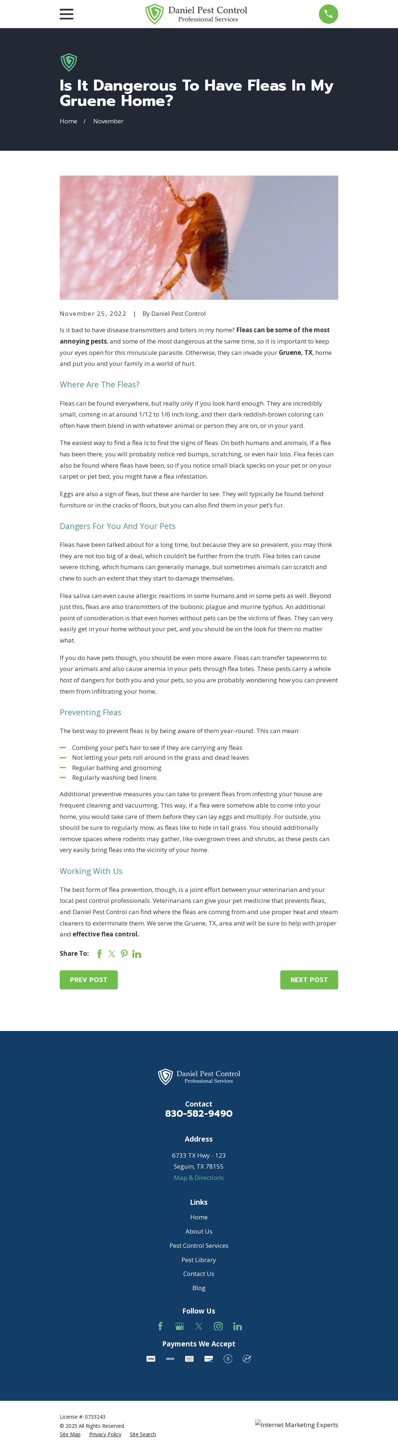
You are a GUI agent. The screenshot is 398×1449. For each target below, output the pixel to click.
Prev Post (89, 980)
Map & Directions (199, 1177)
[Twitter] (199, 1326)
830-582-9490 (199, 1114)
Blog (199, 1288)
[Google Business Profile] (179, 1326)
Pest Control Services (199, 1245)
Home (199, 1217)
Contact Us (198, 1273)
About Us (199, 1231)
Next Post (309, 980)
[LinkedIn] (237, 1326)
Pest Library (199, 1260)
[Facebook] (160, 1326)
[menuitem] (70, 1434)
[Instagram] (218, 1326)
